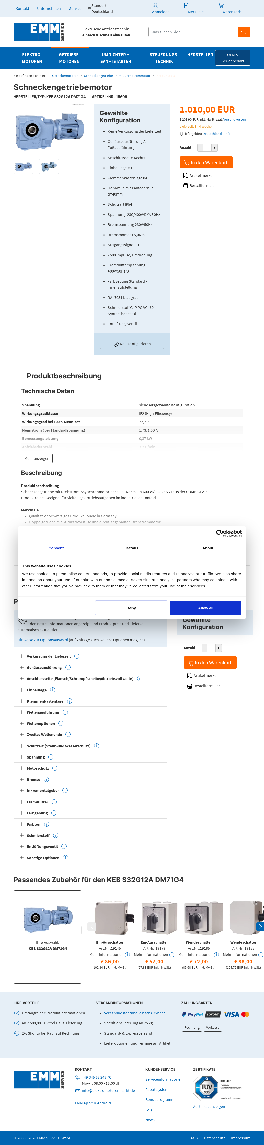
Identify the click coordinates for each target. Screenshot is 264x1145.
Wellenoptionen (45, 723)
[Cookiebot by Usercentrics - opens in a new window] (220, 533)
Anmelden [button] (161, 8)
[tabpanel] (109, 933)
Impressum (240, 1137)
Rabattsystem (156, 1089)
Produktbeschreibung (64, 376)
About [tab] (207, 548)
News (150, 1119)
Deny (131, 608)
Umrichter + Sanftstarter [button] (115, 58)
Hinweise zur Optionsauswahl (43, 639)
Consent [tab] (56, 548)
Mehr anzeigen (36, 458)
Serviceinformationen (164, 1079)
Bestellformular (199, 186)
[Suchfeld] (193, 32)
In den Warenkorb (206, 162)
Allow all (205, 608)
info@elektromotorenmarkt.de (108, 1090)
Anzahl (185, 147)
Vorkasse (212, 1027)
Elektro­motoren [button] (32, 58)
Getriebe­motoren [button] (69, 58)
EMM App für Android (93, 1102)
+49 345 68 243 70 (96, 1077)
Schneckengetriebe (98, 75)
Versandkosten (234, 119)
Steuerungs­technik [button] (164, 58)
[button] (140, 5)
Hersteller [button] (200, 54)
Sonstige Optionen (48, 858)
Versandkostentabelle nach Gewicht (134, 1012)
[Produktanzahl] (207, 148)
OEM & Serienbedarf (233, 57)
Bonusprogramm (159, 1099)
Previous (91, 926)
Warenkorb (231, 11)
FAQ (148, 1109)
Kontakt (22, 8)
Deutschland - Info (216, 133)
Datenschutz (214, 1137)
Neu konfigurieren (132, 344)
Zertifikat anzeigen (209, 1106)
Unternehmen (49, 8)
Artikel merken (199, 176)
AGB (194, 1137)
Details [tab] (132, 548)
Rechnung (192, 1027)
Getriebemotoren (65, 75)
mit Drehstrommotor (134, 75)
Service (75, 8)
